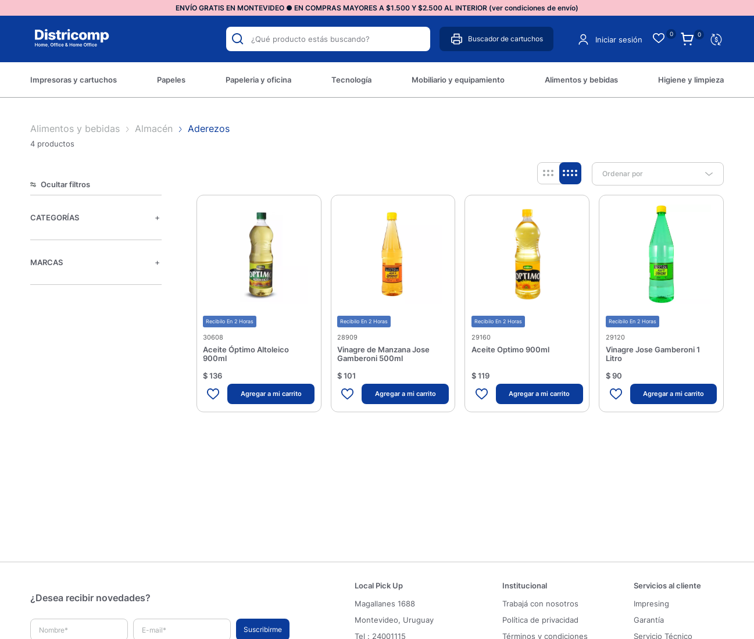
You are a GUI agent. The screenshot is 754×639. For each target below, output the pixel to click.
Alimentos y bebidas (76, 128)
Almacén (154, 128)
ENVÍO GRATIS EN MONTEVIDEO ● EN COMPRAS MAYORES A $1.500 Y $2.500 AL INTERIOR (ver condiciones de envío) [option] (377, 7)
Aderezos (209, 128)
